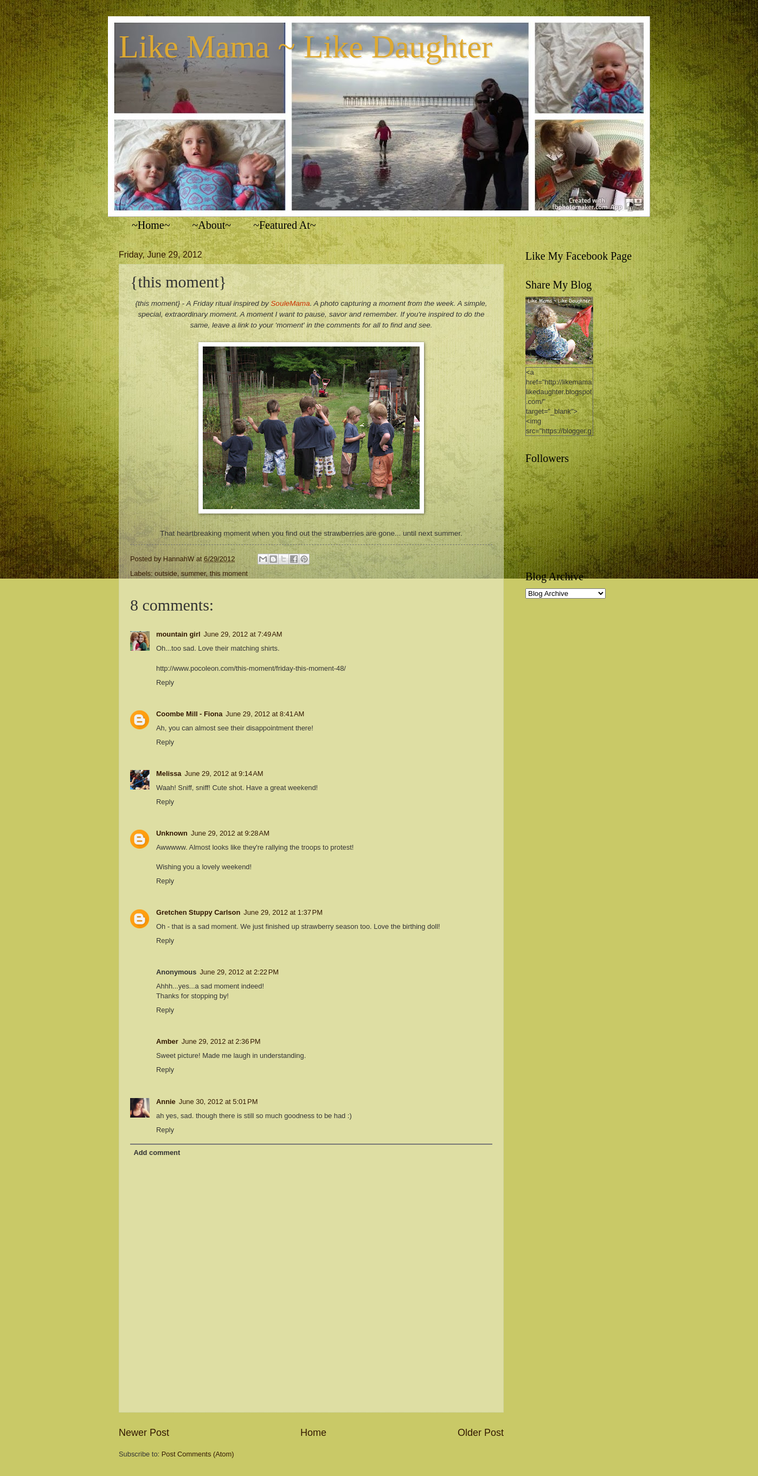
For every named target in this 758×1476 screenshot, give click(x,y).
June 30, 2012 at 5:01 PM (218, 1102)
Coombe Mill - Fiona (189, 714)
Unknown (172, 833)
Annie (166, 1102)
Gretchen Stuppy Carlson (198, 912)
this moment (229, 573)
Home (313, 1432)
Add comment (156, 1152)
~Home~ (151, 225)
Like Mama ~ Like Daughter (305, 47)
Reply (165, 682)
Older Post (481, 1432)
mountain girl (178, 634)
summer (193, 573)
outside (166, 573)
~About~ (212, 225)
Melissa (169, 773)
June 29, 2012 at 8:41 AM (265, 714)
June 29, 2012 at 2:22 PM (239, 972)
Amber (167, 1041)
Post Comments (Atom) (198, 1454)
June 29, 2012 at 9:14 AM (224, 773)
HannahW (179, 559)
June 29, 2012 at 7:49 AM (243, 634)
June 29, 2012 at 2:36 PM (221, 1041)
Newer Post (144, 1432)
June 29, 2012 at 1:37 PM (283, 912)
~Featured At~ (284, 225)
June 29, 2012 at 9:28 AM (230, 833)
